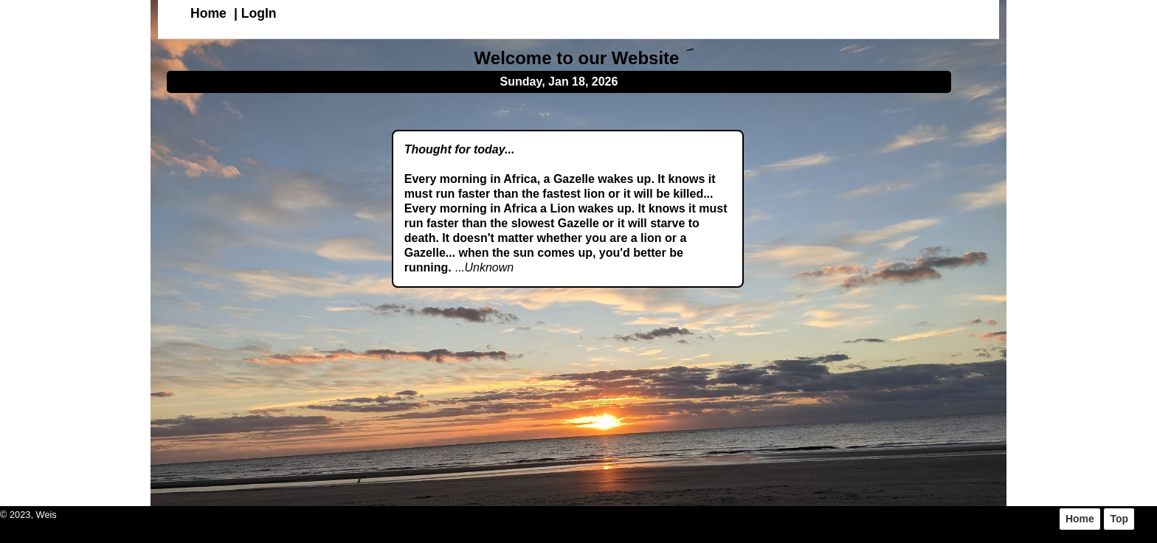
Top (1119, 519)
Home (208, 13)
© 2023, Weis (28, 514)
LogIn (259, 13)
